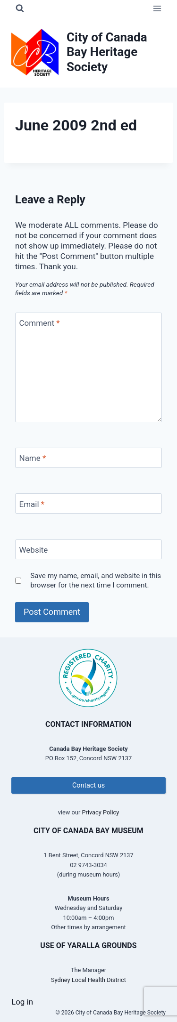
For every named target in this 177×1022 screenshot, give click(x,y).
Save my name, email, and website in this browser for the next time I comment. (95, 580)
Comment (39, 323)
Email (32, 504)
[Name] (88, 458)
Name (32, 458)
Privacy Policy (100, 812)
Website (33, 550)
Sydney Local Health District (88, 979)
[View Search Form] (19, 8)
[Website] (88, 549)
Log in (22, 1001)
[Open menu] (157, 8)
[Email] (88, 503)
